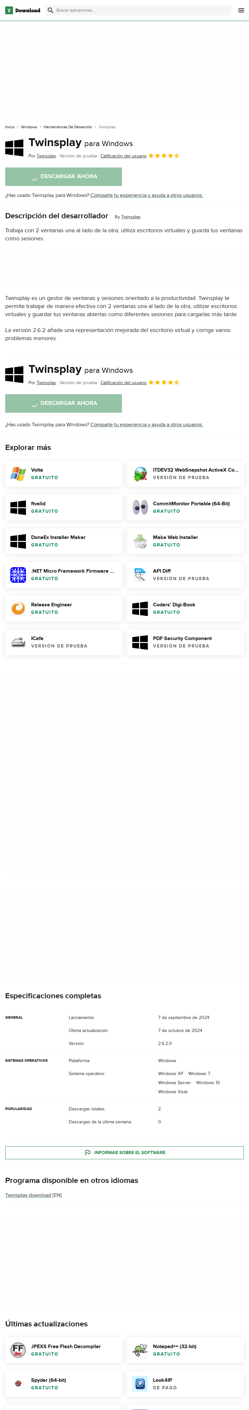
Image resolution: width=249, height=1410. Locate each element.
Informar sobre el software (124, 1153)
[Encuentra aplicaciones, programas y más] (138, 10)
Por (42, 156)
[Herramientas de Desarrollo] (68, 127)
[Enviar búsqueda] (50, 10)
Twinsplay (81, 142)
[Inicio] (10, 127)
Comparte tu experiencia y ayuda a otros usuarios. (146, 195)
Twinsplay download (28, 1195)
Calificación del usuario (140, 155)
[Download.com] (22, 10)
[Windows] (29, 127)
